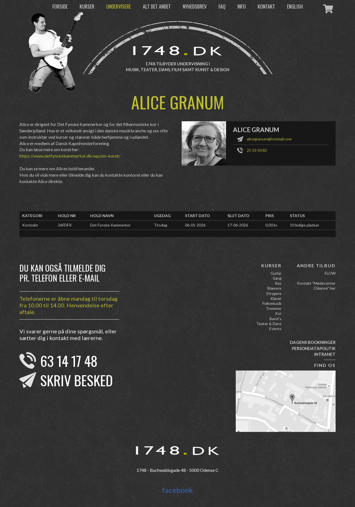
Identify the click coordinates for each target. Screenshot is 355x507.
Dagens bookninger (313, 342)
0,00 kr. (271, 225)
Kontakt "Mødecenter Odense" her (316, 285)
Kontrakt (30, 225)
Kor (278, 313)
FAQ (222, 6)
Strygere (274, 293)
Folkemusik (272, 303)
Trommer (274, 308)
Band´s (276, 318)
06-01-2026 (195, 225)
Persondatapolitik (314, 348)
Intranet (325, 354)
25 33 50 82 (257, 150)
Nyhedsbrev (195, 6)
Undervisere (118, 6)
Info (241, 6)
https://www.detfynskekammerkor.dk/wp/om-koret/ (69, 155)
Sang (277, 278)
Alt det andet (157, 6)
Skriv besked (76, 380)
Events (275, 328)
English (295, 6)
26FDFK (65, 225)
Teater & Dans (269, 323)
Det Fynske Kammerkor (110, 225)
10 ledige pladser (304, 225)
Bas (278, 283)
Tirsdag (160, 225)
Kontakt (266, 6)
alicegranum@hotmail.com (269, 139)
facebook (177, 490)
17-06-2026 (237, 225)
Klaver (276, 298)
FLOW (330, 273)
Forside (60, 6)
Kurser (87, 6)
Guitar (276, 273)
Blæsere (274, 288)
